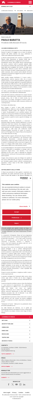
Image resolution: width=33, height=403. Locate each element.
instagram (20, 385)
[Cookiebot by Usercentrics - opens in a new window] (21, 178)
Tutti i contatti (6, 354)
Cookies (20, 392)
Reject (16, 223)
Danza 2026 (5, 330)
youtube (16, 385)
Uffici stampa (5, 366)
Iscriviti (4, 377)
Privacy (14, 392)
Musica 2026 (5, 334)
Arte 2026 (4, 320)
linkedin (24, 385)
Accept (16, 212)
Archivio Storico (7, 341)
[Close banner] (30, 178)
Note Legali (7, 392)
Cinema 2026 (5, 327)
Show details (23, 206)
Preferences (16, 217)
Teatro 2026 (5, 337)
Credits (27, 392)
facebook (9, 385)
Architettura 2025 (7, 324)
